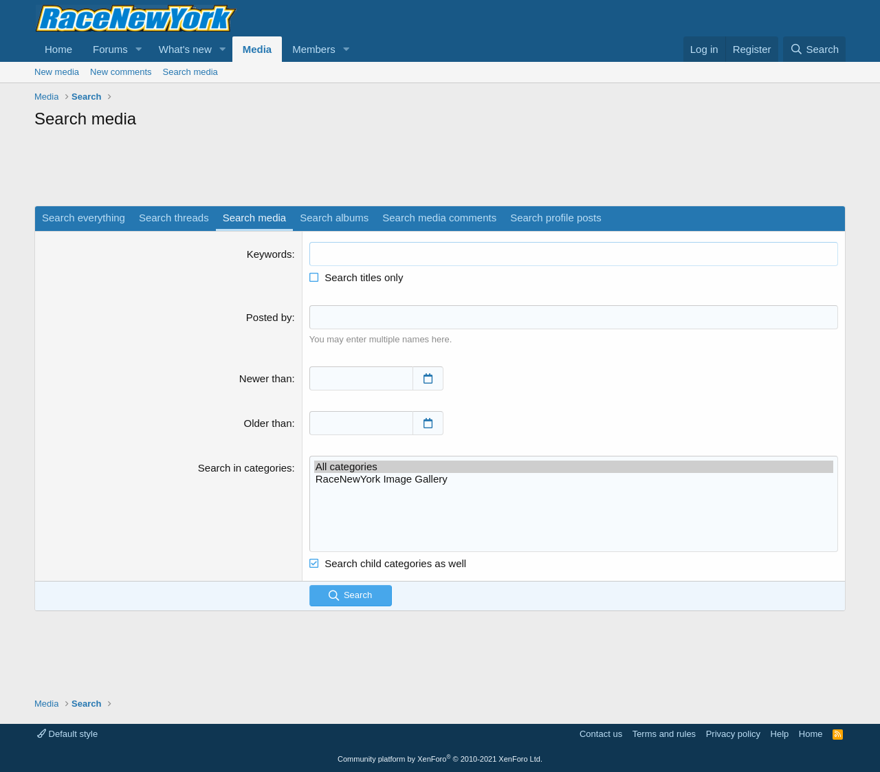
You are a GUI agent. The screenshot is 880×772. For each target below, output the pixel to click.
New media (56, 72)
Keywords (269, 254)
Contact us (601, 734)
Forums (110, 49)
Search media (190, 72)
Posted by (269, 317)
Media (257, 49)
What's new (185, 49)
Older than (268, 423)
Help (780, 734)
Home (58, 49)
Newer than (265, 378)
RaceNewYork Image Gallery (573, 479)
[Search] (814, 49)
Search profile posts (556, 217)
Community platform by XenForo (440, 759)
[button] (138, 49)
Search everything (83, 217)
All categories (573, 467)
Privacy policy (733, 734)
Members (314, 49)
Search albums (334, 217)
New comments (121, 72)
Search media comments (439, 217)
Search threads (174, 217)
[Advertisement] (440, 168)
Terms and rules (664, 734)
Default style (67, 734)
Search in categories (245, 468)
